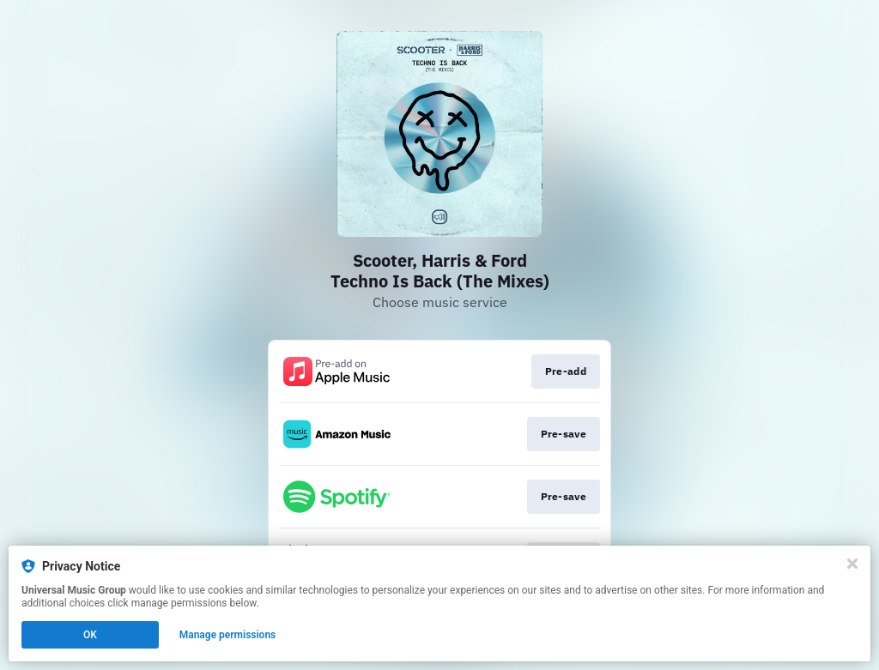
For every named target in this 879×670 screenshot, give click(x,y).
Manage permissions (227, 635)
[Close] (852, 563)
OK (90, 635)
